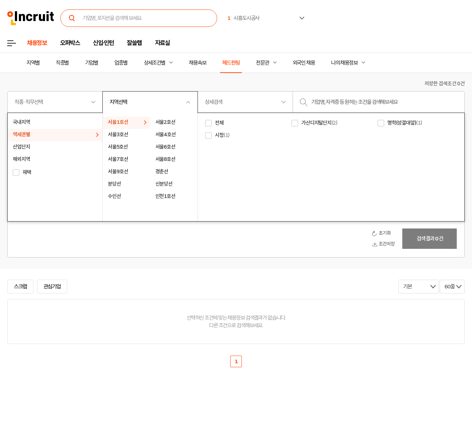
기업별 (91, 62)
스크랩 (20, 286)
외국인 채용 (304, 62)
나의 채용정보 (344, 62)
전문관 (262, 62)
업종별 (120, 62)
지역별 (33, 62)
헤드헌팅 (231, 62)
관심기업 (52, 286)
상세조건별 (154, 62)
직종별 (62, 62)
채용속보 (197, 62)
